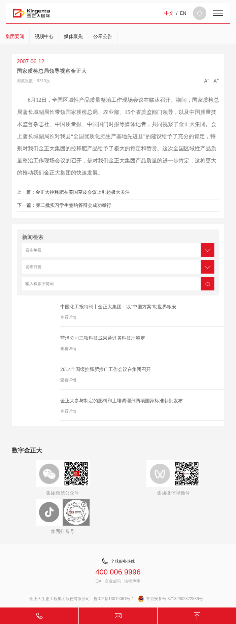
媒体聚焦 (73, 36)
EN (183, 13)
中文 (169, 13)
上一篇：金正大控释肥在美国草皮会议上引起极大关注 (65, 192)
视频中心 (44, 36)
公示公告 (102, 36)
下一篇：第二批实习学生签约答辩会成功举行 (72, 205)
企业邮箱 (113, 581)
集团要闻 (14, 36)
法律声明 (132, 581)
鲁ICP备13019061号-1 (114, 598)
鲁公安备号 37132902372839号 (170, 598)
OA (98, 581)
